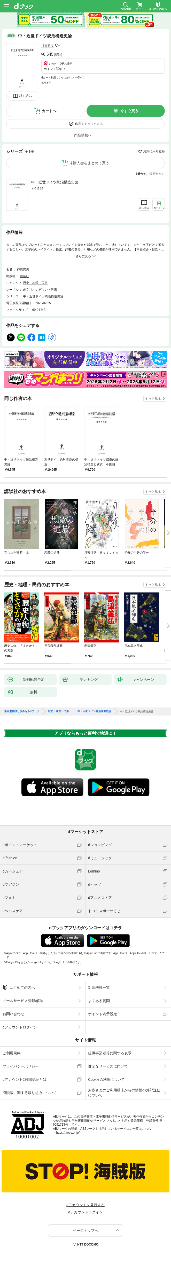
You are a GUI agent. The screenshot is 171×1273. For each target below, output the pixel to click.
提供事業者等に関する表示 (109, 1053)
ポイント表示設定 (102, 1014)
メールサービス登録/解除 (23, 1001)
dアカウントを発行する (85, 1205)
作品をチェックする (89, 124)
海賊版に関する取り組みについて (30, 1093)
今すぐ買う (129, 111)
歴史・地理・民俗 (35, 283)
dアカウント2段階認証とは (24, 1079)
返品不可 (46, 82)
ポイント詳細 (53, 69)
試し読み (25, 96)
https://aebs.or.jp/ (68, 1132)
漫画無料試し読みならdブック (21, 711)
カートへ (49, 111)
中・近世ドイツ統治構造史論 (54, 182)
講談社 (24, 276)
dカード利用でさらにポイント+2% (61, 77)
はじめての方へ (19, 987)
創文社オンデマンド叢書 (40, 289)
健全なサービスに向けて (108, 1066)
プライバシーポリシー (21, 1066)
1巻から (141, 173)
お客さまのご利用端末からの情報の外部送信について (124, 1092)
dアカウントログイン (20, 1027)
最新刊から (157, 173)
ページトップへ (85, 1230)
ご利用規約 (12, 1053)
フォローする (57, 45)
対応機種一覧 (99, 987)
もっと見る (153, 399)
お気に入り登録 (154, 151)
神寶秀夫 (47, 46)
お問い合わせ (13, 1014)
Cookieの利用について (106, 1079)
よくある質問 (99, 1001)
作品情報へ (83, 135)
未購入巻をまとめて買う (89, 163)
